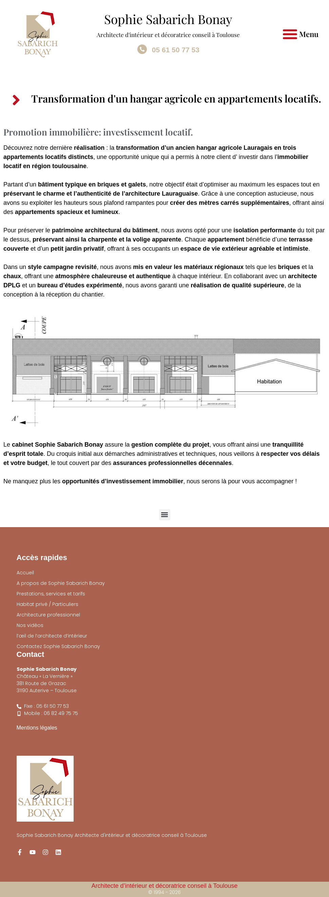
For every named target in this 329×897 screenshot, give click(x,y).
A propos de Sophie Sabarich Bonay (61, 583)
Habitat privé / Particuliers (47, 604)
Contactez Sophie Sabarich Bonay (58, 646)
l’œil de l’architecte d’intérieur (52, 635)
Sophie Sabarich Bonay (168, 19)
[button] (290, 34)
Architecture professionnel (48, 614)
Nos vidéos (30, 625)
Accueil (25, 572)
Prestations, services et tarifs (51, 593)
